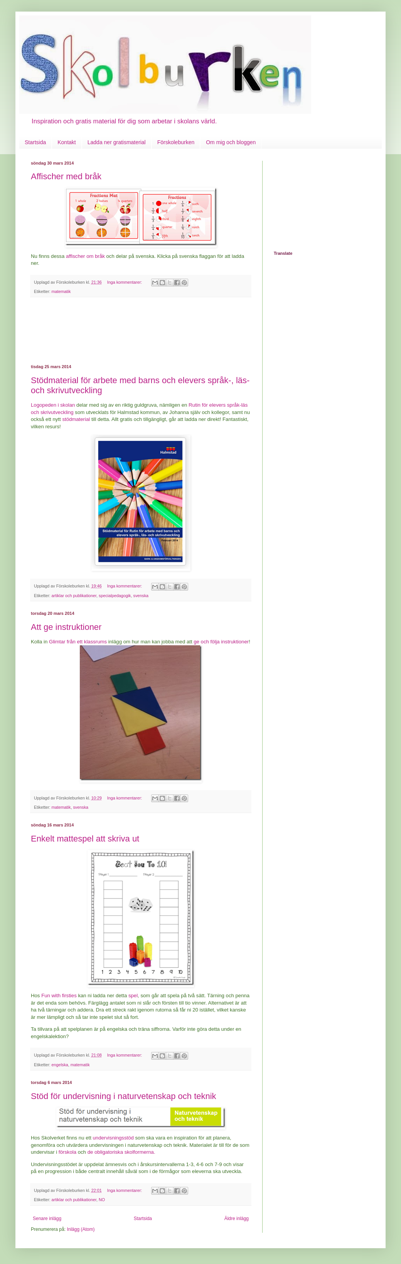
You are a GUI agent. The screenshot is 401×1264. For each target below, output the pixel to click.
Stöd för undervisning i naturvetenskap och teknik (123, 1096)
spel (133, 995)
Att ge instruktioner (66, 627)
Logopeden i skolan (53, 405)
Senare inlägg (47, 1218)
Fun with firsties (59, 995)
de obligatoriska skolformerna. (121, 1152)
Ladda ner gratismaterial (117, 142)
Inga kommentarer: (125, 282)
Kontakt (66, 142)
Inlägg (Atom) (80, 1229)
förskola (67, 1152)
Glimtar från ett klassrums (78, 642)
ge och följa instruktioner (221, 642)
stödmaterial (76, 419)
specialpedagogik (115, 595)
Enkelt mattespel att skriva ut (85, 838)
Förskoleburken (176, 142)
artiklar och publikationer (74, 595)
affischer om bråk (85, 256)
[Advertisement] (141, 331)
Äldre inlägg (236, 1218)
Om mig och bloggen (231, 142)
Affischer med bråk (66, 176)
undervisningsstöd (113, 1138)
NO (102, 1199)
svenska (141, 595)
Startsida (35, 142)
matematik (61, 291)
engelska (60, 1064)
